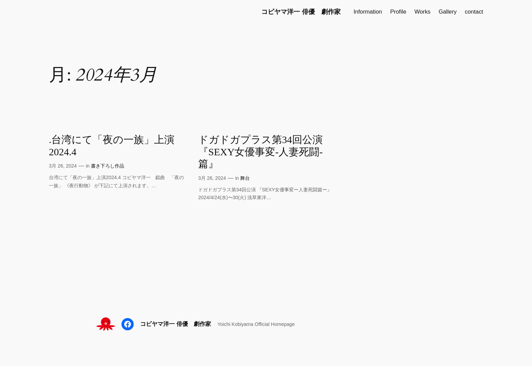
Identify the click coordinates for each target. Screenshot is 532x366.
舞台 (245, 178)
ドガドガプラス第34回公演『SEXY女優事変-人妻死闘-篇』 (260, 151)
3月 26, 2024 (63, 166)
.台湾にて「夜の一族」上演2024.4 (111, 145)
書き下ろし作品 (107, 166)
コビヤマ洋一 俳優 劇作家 (300, 11)
